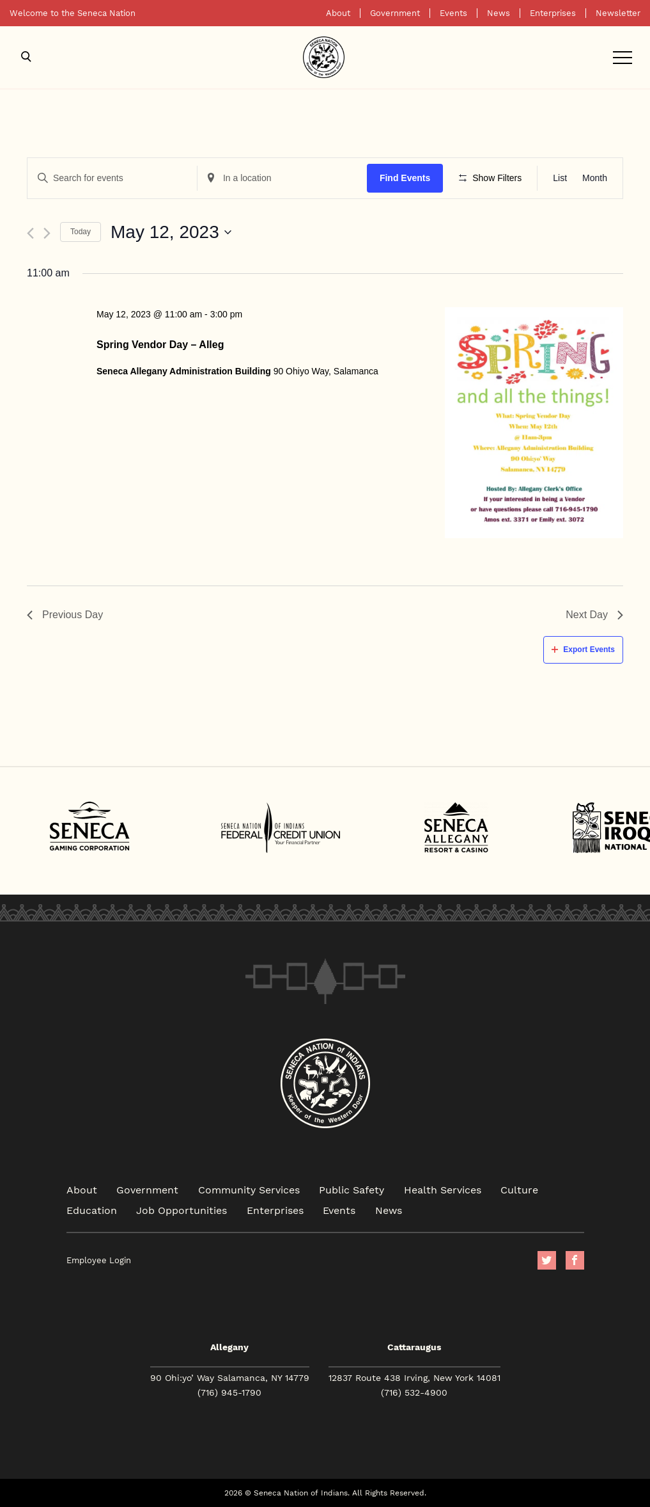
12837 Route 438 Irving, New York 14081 (414, 1377)
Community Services (249, 1189)
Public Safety (351, 1189)
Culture (519, 1189)
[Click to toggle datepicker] (171, 232)
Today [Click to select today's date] (80, 231)
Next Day (594, 614)
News (498, 13)
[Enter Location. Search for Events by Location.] (282, 178)
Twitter (547, 1260)
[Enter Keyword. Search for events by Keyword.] (112, 178)
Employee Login (98, 1260)
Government (395, 13)
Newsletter (618, 13)
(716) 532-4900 (414, 1392)
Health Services (442, 1189)
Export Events (583, 649)
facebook (575, 1260)
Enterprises (553, 13)
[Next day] (46, 233)
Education (91, 1209)
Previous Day (65, 614)
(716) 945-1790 (229, 1392)
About (338, 13)
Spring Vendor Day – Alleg (160, 344)
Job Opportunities (181, 1209)
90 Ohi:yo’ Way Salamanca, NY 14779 (229, 1377)
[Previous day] (30, 233)
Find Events (405, 178)
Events (453, 13)
